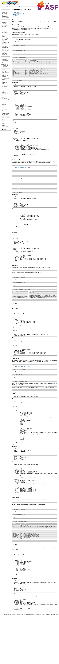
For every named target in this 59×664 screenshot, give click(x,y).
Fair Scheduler (4, 71)
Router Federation (4, 54)
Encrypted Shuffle (4, 59)
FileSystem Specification (5, 17)
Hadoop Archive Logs (5, 109)
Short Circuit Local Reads (5, 42)
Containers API (16, 16)
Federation (3, 34)
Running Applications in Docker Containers (5, 80)
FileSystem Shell (4, 13)
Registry (3, 83)
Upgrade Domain (4, 52)
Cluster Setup (4, 11)
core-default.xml (4, 123)
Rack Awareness (4, 22)
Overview (3, 10)
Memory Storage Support (5, 49)
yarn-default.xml (4, 125)
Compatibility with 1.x (5, 58)
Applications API (16, 14)
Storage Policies (4, 48)
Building (3, 105)
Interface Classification (5, 16)
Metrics (3, 120)
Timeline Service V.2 (5, 93)
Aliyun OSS (3, 96)
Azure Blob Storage (4, 98)
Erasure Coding (4, 51)
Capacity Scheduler (4, 70)
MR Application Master (5, 65)
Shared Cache (4, 87)
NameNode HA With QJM (5, 33)
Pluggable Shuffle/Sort (5, 60)
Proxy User (3, 21)
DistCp (3, 110)
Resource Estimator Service (6, 112)
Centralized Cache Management (4, 44)
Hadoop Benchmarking (5, 114)
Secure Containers (4, 82)
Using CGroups (4, 81)
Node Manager (4, 91)
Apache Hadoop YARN (12, 6)
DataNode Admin (4, 53)
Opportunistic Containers (5, 85)
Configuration (4, 104)
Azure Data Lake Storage (5, 99)
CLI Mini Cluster (4, 20)
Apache (2, 6)
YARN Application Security (5, 78)
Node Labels (3, 74)
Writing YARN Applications (5, 77)
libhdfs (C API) (4, 40)
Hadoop (6, 6)
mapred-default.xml (4, 124)
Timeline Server (4, 76)
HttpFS (3, 41)
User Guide (3, 31)
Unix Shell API (4, 119)
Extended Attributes (4, 46)
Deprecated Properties (5, 126)
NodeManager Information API (19, 13)
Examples (3, 103)
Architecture (3, 30)
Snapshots (3, 36)
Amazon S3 (3, 97)
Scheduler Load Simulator (5, 113)
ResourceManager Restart (5, 72)
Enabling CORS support (18, 12)
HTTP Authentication (5, 24)
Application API (16, 15)
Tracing (3, 27)
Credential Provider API (5, 25)
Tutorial (3, 57)
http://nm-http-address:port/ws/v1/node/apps (22, 177)
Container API (54, 407)
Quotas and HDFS (4, 39)
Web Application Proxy (5, 75)
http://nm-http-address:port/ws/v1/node (21, 41)
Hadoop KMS (4, 26)
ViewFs (3, 35)
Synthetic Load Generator (5, 50)
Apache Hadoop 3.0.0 (18, 6)
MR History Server (4, 66)
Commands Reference (5, 12)
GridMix (3, 111)
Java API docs (4, 118)
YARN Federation (4, 86)
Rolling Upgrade (4, 45)
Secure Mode (4, 23)
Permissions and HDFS (5, 38)
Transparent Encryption (5, 47)
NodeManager (4, 79)
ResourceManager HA (5, 73)
